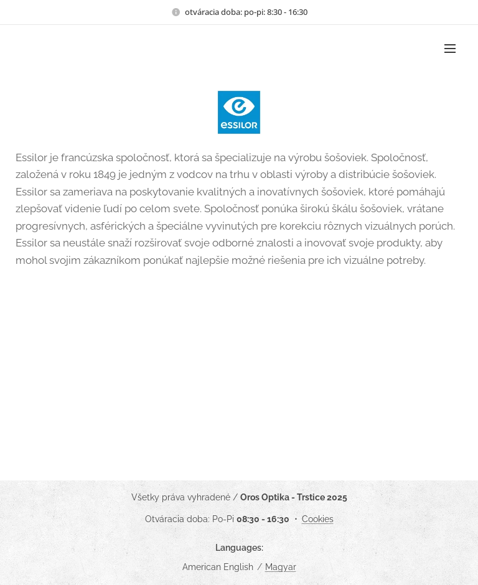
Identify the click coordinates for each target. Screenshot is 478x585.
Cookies (318, 519)
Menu (450, 48)
